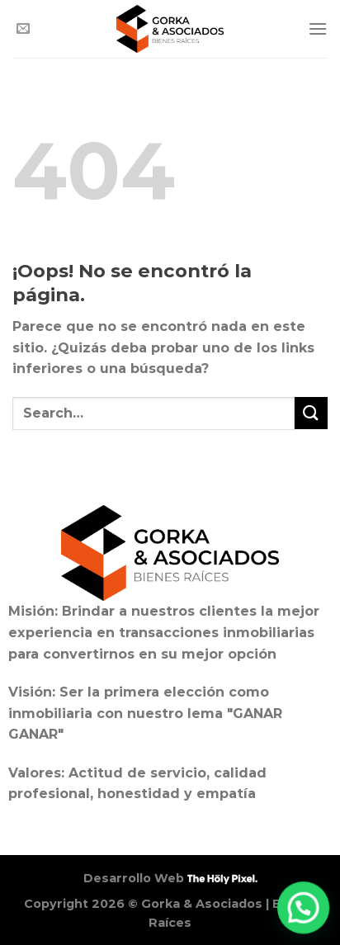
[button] (304, 909)
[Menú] (318, 28)
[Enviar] (311, 413)
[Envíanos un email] (23, 28)
